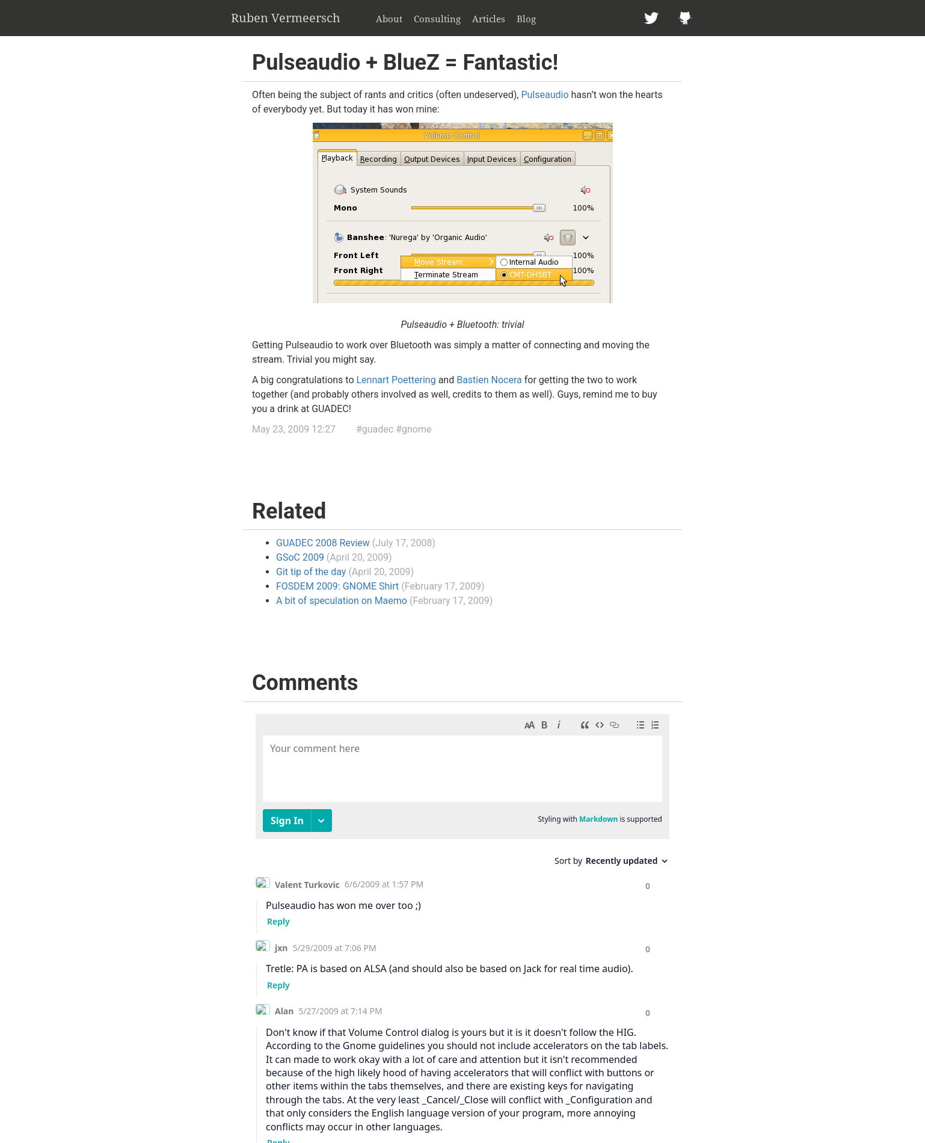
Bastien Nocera (489, 380)
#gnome (413, 429)
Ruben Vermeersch (285, 18)
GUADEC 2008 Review (323, 543)
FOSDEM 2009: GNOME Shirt (337, 586)
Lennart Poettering (396, 380)
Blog (526, 19)
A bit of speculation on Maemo (341, 600)
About (389, 19)
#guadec (374, 429)
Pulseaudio (544, 94)
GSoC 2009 (300, 557)
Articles (488, 19)
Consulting (437, 19)
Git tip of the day (311, 572)
